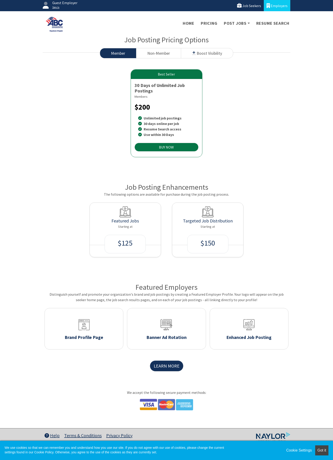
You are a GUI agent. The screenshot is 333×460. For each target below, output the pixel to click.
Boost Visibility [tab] (207, 53)
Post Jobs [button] (235, 23)
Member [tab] (118, 53)
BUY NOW (166, 147)
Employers (277, 5)
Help (52, 435)
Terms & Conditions (83, 435)
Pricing (209, 23)
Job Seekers (249, 5)
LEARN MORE (167, 366)
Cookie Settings (299, 450)
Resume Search (272, 23)
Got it (321, 450)
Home (188, 23)
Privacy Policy (119, 435)
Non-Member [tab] (158, 53)
